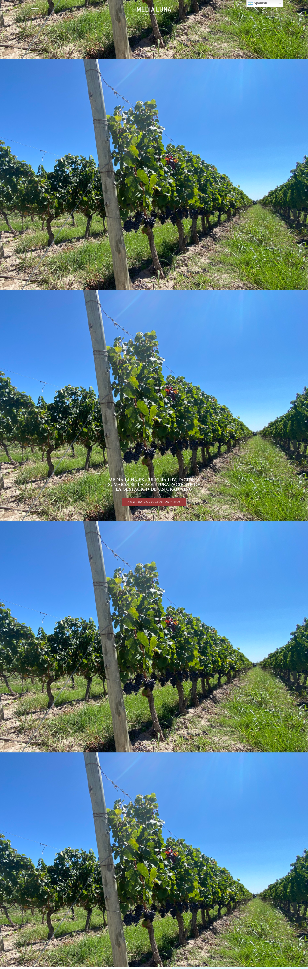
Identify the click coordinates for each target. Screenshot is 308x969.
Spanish (257, 3)
